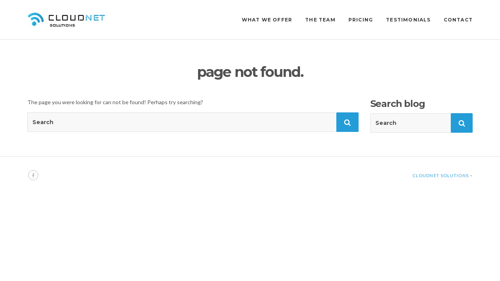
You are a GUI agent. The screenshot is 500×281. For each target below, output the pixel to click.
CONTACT (458, 20)
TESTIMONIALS (408, 20)
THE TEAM (320, 20)
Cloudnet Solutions (440, 175)
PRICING (360, 20)
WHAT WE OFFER (267, 20)
